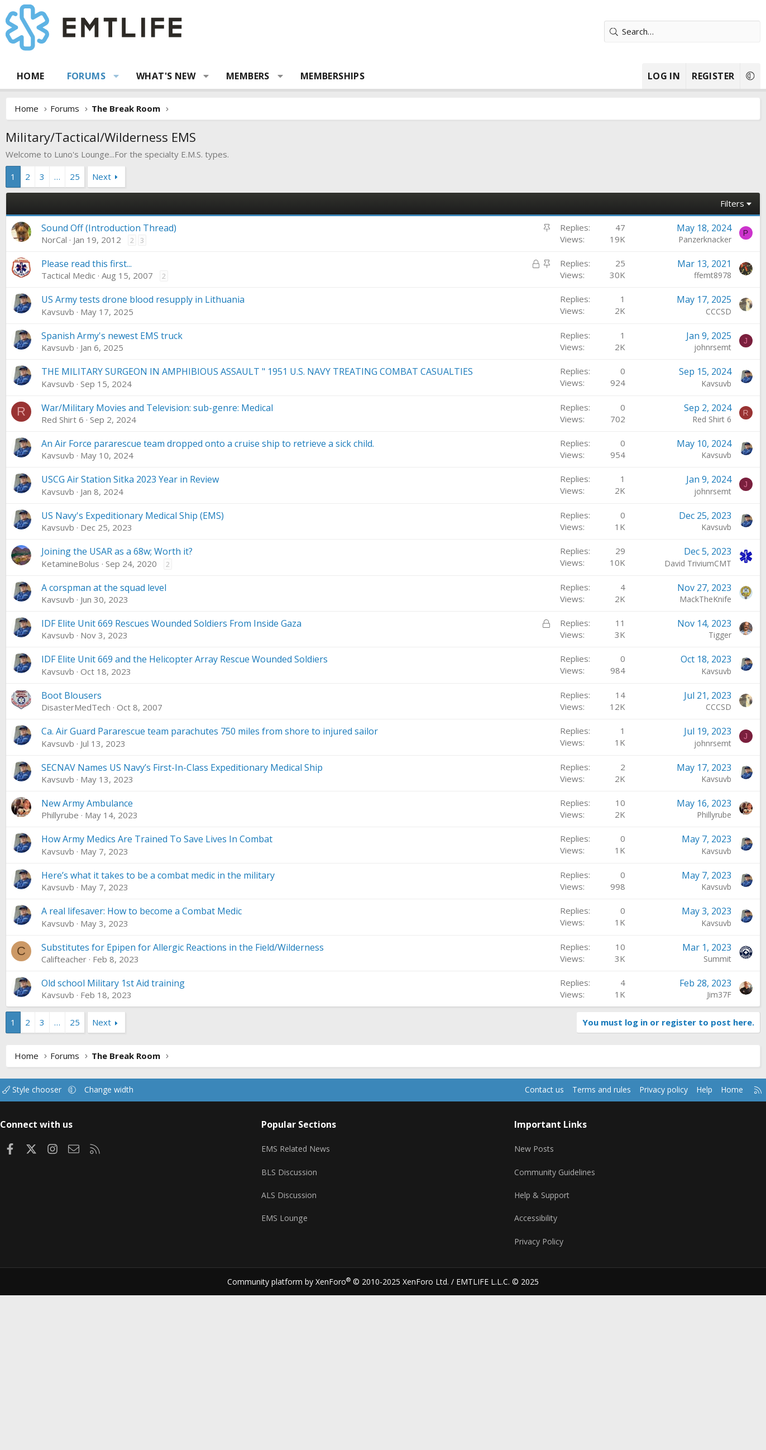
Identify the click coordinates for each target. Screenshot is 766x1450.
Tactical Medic (91, 275)
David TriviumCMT (674, 731)
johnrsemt (689, 514)
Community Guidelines (546, 1334)
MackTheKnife (682, 766)
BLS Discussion (300, 1334)
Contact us (499, 1257)
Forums (109, 76)
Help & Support (534, 1356)
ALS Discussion (300, 1356)
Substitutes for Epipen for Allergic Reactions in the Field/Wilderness (205, 1115)
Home (54, 76)
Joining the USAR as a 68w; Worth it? (140, 719)
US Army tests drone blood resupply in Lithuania (165, 467)
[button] (139, 76)
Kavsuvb (80, 479)
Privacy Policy (530, 1399)
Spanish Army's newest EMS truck (134, 503)
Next (124, 176)
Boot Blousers (94, 863)
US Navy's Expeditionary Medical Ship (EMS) (155, 683)
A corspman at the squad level (126, 755)
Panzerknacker (681, 239)
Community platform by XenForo (345, 1437)
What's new (188, 76)
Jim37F (696, 1162)
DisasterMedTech (98, 874)
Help (669, 1257)
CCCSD (695, 479)
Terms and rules (559, 1257)
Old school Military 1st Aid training (136, 1150)
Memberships (355, 76)
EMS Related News (309, 1312)
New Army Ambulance (110, 971)
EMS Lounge (295, 1378)
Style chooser (66, 1257)
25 (98, 176)
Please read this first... (109, 263)
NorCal (77, 239)
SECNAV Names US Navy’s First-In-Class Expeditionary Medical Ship (205, 935)
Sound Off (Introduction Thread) (131, 228)
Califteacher (86, 1126)
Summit (694, 1126)
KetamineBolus (93, 731)
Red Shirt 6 (85, 587)
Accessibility (527, 1378)
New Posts (525, 1312)
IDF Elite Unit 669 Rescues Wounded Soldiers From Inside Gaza (194, 791)
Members (271, 76)
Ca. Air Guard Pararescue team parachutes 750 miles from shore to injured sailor (232, 899)
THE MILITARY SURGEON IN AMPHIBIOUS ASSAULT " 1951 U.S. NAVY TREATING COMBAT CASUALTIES (280, 539)
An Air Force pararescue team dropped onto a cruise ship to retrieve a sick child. (230, 611)
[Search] (659, 31)
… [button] (80, 176)
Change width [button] (147, 1257)
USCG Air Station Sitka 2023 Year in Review (153, 647)
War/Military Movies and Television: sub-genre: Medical (180, 575)
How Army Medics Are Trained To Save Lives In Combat (179, 1006)
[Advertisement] (383, 371)
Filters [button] (709, 203)
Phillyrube (83, 982)
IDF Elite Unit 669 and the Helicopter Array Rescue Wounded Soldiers (207, 827)
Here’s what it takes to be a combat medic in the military (181, 1043)
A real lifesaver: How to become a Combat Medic (164, 1078)
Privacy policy (626, 1257)
